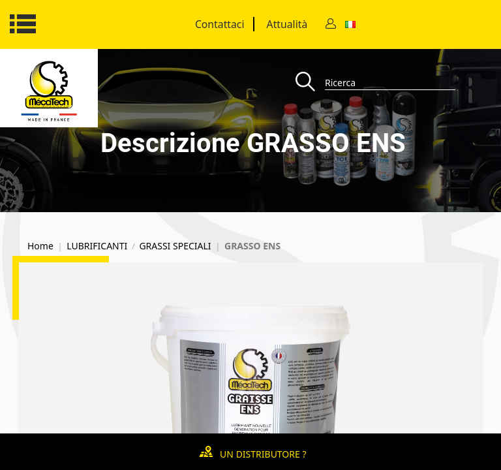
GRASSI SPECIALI (175, 246)
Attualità (287, 24)
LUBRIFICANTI (97, 246)
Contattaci (220, 24)
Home (40, 246)
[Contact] (330, 24)
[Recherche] (310, 82)
